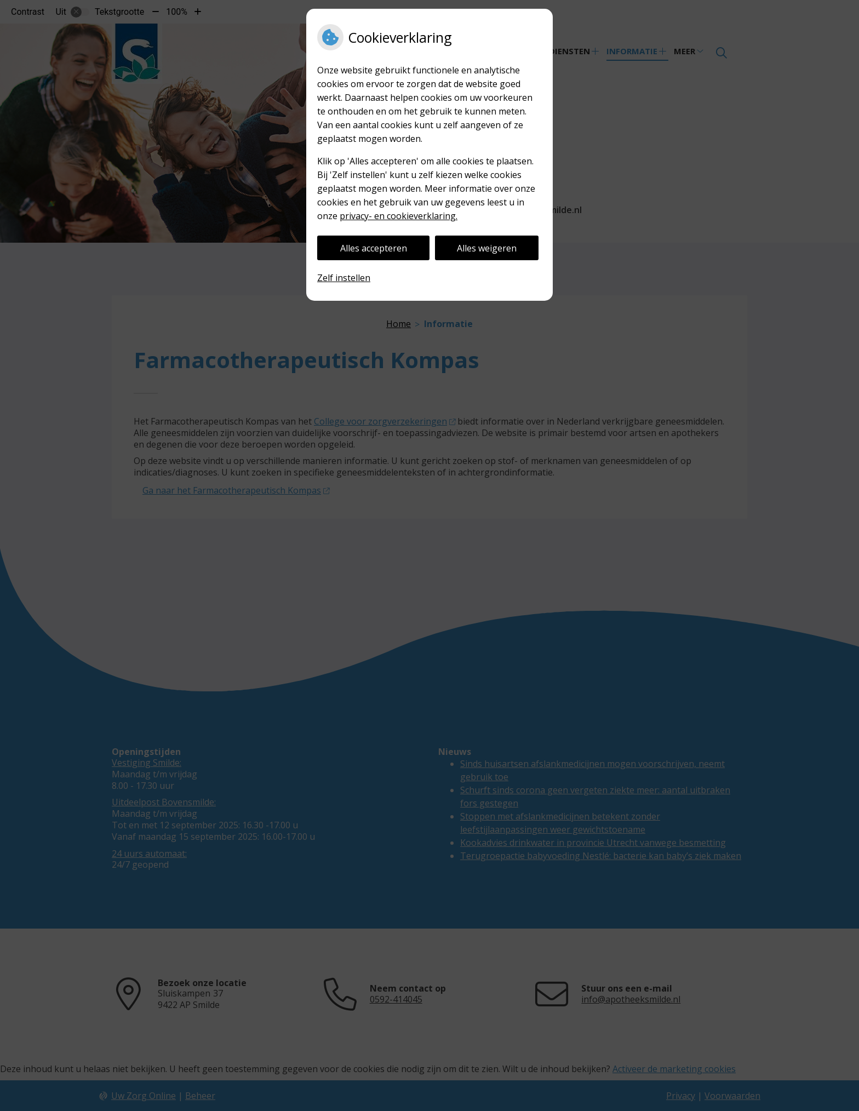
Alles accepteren (373, 248)
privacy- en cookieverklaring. (398, 216)
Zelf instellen (343, 278)
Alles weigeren (487, 248)
